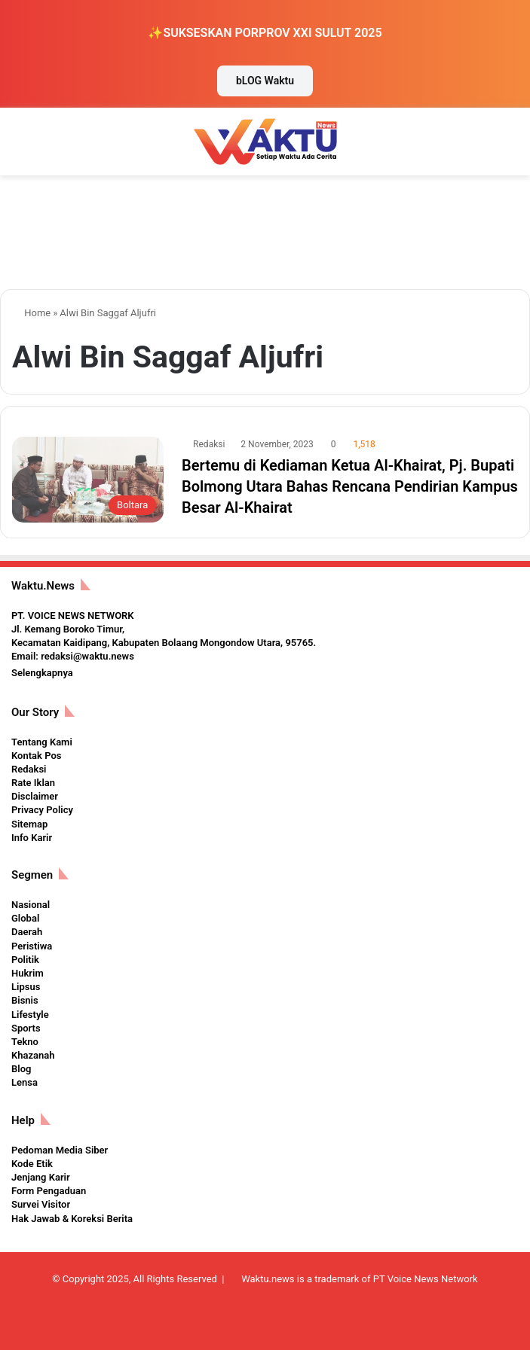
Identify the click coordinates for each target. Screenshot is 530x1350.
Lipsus (25, 986)
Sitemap (29, 824)
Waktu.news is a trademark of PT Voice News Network (359, 1278)
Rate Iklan (33, 782)
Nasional (30, 904)
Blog (21, 1068)
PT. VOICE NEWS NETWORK (72, 615)
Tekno (24, 1041)
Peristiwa (31, 946)
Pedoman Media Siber (59, 1150)
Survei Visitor (40, 1204)
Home (31, 312)
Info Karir (31, 837)
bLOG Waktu (265, 81)
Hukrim (27, 973)
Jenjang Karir (40, 1177)
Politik (25, 959)
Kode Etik (32, 1163)
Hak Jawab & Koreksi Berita (72, 1218)
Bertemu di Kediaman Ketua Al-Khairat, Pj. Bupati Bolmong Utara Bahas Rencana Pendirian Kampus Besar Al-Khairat (350, 486)
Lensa (24, 1082)
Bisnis (24, 1000)
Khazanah (33, 1055)
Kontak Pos (36, 755)
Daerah (26, 931)
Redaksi (209, 444)
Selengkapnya (42, 672)
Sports (26, 1028)
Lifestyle (30, 1014)
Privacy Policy (42, 809)
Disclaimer (34, 796)
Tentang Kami (41, 742)
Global (25, 918)
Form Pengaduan (48, 1190)
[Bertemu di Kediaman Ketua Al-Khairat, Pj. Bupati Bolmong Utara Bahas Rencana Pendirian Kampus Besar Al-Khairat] (88, 480)
